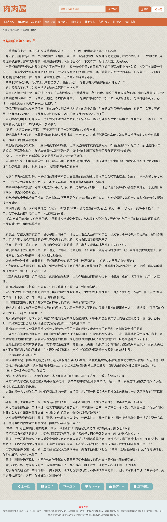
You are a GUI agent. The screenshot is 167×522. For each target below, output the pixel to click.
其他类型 (90, 21)
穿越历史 (63, 21)
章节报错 (143, 486)
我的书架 (130, 21)
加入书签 (94, 486)
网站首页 (9, 21)
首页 (5, 30)
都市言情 (50, 21)
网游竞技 (76, 21)
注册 (158, 9)
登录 (145, 9)
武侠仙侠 (36, 21)
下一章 (67, 486)
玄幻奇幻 (23, 21)
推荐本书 (119, 486)
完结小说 (103, 21)
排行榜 (117, 21)
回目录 (49, 486)
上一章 (25, 486)
